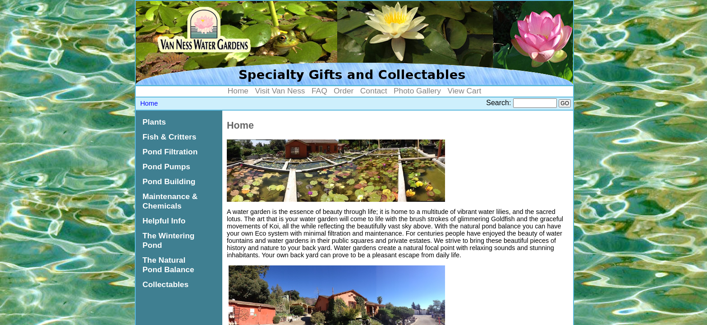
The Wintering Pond (168, 240)
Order (344, 90)
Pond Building (168, 181)
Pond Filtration (169, 151)
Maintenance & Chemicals (169, 201)
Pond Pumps (166, 166)
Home (238, 90)
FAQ (319, 90)
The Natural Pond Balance (168, 264)
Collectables (165, 284)
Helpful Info (163, 220)
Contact (373, 90)
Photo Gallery (417, 90)
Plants (154, 121)
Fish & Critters (169, 136)
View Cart (464, 90)
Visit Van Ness (280, 90)
